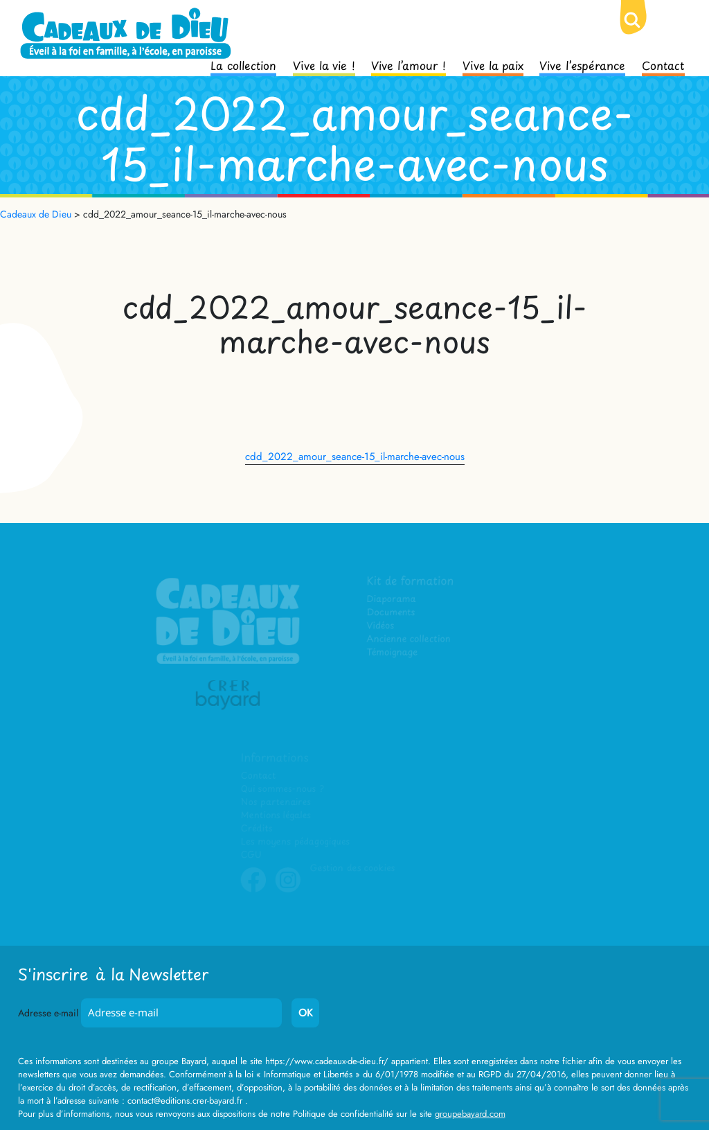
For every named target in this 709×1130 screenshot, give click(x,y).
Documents (391, 613)
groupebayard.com (470, 1113)
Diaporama (392, 600)
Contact (663, 64)
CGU (252, 854)
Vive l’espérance (582, 64)
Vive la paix (493, 64)
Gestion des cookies (352, 867)
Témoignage (393, 653)
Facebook (254, 890)
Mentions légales (276, 815)
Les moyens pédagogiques (296, 841)
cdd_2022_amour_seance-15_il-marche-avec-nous (355, 456)
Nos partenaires (276, 802)
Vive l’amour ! (408, 64)
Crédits (257, 828)
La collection (243, 64)
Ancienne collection (409, 639)
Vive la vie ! (324, 64)
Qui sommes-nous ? (283, 789)
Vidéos (381, 626)
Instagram (288, 890)
